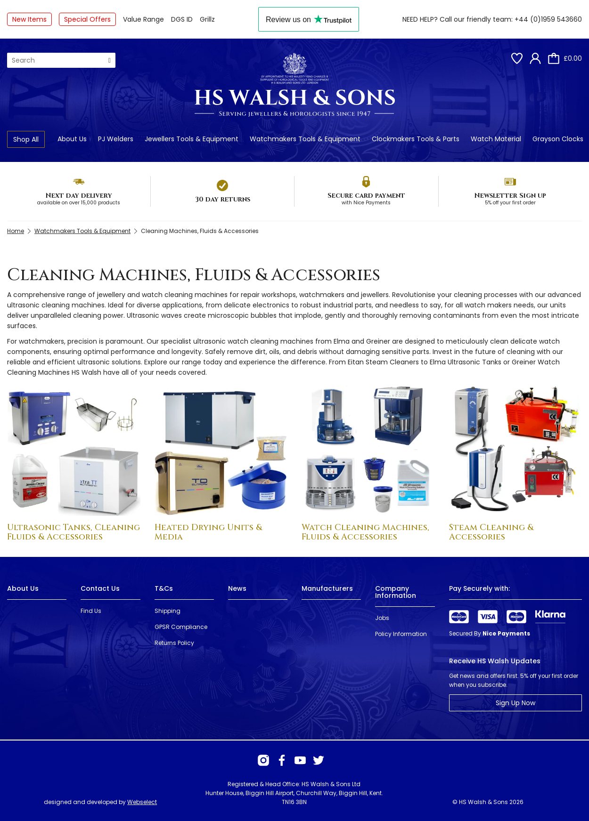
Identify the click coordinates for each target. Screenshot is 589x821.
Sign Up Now (515, 703)
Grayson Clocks (557, 139)
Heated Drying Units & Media (208, 532)
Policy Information (401, 634)
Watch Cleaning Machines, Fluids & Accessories (365, 532)
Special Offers (87, 19)
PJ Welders (115, 139)
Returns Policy (174, 643)
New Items (29, 19)
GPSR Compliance (181, 627)
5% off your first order (510, 202)
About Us (72, 139)
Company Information (395, 592)
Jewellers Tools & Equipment (191, 139)
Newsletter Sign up (510, 195)
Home (15, 231)
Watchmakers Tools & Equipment (305, 139)
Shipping (167, 611)
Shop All (26, 139)
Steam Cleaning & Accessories (491, 532)
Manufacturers (327, 588)
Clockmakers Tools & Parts (415, 139)
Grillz (207, 19)
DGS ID (182, 19)
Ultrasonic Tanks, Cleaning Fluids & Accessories (73, 532)
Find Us (91, 611)
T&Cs (164, 588)
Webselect (142, 802)
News (237, 588)
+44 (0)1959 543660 (548, 19)
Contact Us (100, 588)
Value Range (143, 19)
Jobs (382, 618)
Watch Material (496, 139)
